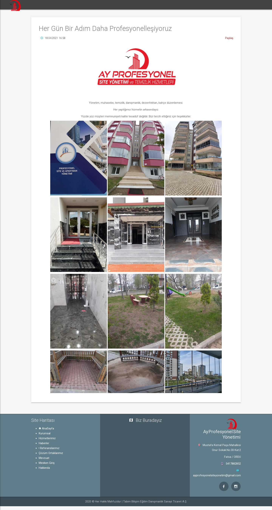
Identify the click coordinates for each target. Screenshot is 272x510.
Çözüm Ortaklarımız (51, 453)
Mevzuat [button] (212, 4)
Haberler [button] (128, 4)
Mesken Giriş (47, 463)
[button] (57, 4)
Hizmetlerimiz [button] (102, 4)
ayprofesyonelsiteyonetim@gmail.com (217, 475)
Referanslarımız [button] (153, 4)
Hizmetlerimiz (47, 438)
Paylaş (229, 38)
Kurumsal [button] (76, 4)
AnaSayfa (46, 428)
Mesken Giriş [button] (236, 4)
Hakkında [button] (260, 4)
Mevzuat (44, 458)
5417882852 (233, 463)
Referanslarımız (49, 448)
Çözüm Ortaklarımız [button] (185, 4)
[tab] (68, 433)
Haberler (44, 443)
